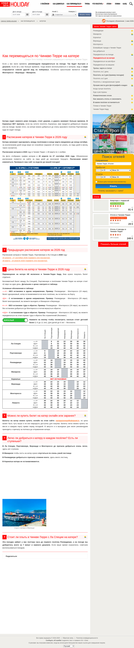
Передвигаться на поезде (103, 55)
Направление (102, 160)
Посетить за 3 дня (100, 78)
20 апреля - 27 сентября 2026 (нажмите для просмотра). (26, 258)
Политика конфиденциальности (87, 638)
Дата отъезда (37, 12)
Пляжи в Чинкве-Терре (102, 106)
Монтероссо (98, 44)
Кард (125, 4)
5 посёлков (45, 4)
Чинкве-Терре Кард (101, 109)
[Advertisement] (45, 40)
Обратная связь (68, 638)
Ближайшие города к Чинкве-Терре (107, 48)
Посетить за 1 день (101, 72)
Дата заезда (17, 12)
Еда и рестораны (100, 92)
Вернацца (97, 41)
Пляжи (117, 4)
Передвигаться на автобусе (104, 61)
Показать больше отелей (113, 244)
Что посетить (98, 4)
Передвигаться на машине (103, 65)
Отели (109, 4)
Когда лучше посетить (102, 89)
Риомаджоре (98, 31)
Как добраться (58, 4)
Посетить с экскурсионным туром (106, 82)
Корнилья (97, 37)
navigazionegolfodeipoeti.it (67, 421)
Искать (113, 186)
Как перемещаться (74, 4)
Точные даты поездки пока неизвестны (112, 182)
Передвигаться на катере (104, 58)
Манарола (97, 34)
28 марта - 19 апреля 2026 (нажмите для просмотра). (25, 261)
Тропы (87, 4)
